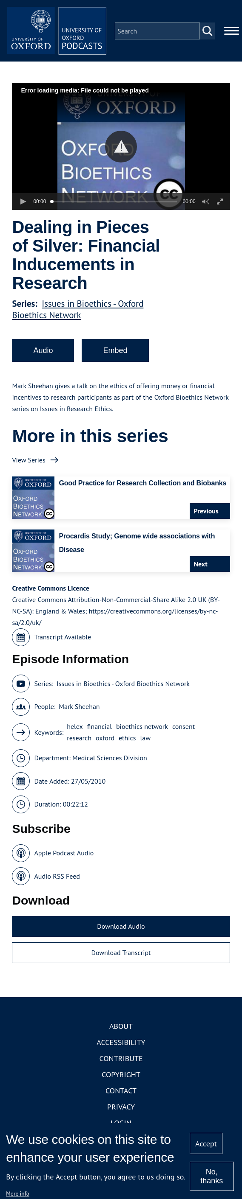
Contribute (120, 1060)
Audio (43, 351)
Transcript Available (62, 638)
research (79, 739)
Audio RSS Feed (57, 877)
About (121, 1028)
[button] (121, 148)
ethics (127, 739)
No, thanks (211, 1176)
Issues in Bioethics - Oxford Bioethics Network (77, 310)
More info (17, 1193)
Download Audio (121, 928)
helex (75, 728)
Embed (115, 351)
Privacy (121, 1108)
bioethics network (142, 728)
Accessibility (121, 1044)
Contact (121, 1092)
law (145, 739)
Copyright (121, 1076)
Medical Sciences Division (109, 759)
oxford (105, 739)
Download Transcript (121, 954)
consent (183, 728)
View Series (28, 461)
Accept (206, 1144)
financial (99, 728)
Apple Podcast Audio (64, 854)
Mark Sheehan (79, 708)
